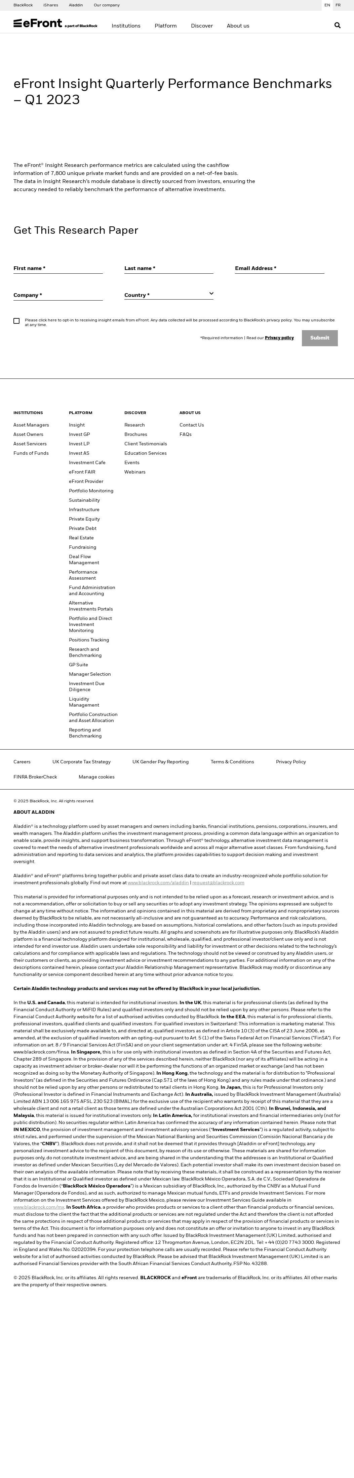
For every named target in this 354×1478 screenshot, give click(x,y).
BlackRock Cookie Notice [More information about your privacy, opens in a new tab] (114, 239)
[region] (179, 213)
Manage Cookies (104, 258)
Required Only (201, 259)
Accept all (252, 259)
